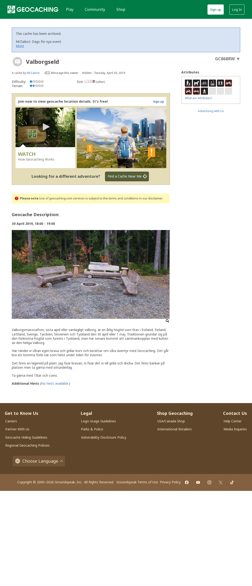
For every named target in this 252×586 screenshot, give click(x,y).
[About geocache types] (17, 61)
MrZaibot (33, 73)
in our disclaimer (150, 198)
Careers (11, 421)
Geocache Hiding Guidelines (26, 437)
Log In (237, 9)
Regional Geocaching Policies (27, 445)
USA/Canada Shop (171, 421)
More (20, 46)
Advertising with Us (211, 111)
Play (69, 9)
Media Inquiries (235, 429)
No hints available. (55, 383)
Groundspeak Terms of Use (137, 482)
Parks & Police (92, 429)
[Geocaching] (33, 9)
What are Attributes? (198, 98)
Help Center (233, 421)
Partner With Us (17, 429)
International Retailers (174, 429)
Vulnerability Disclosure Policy (103, 437)
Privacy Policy (170, 482)
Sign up (215, 9)
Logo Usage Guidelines (98, 421)
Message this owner (64, 73)
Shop (120, 9)
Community (95, 9)
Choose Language (39, 461)
